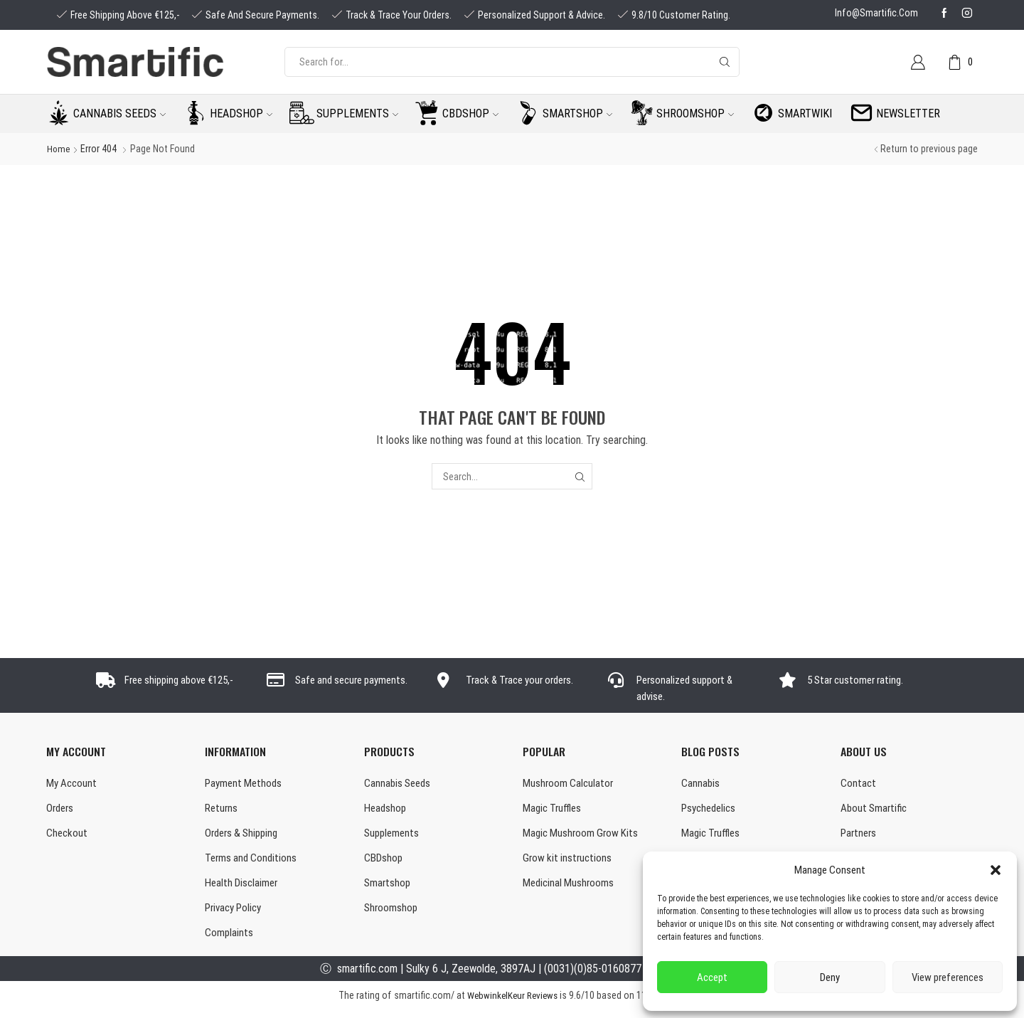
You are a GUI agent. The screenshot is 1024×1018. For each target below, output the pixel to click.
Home (59, 148)
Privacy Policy (236, 914)
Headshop (241, 113)
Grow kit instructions (569, 862)
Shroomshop (695, 113)
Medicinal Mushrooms (570, 887)
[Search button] (724, 62)
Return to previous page (929, 148)
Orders (61, 810)
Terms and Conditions (253, 862)
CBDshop (470, 113)
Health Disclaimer (243, 887)
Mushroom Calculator (569, 783)
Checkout (67, 835)
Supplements (357, 113)
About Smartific (876, 810)
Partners (860, 835)
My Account (73, 783)
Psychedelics (710, 810)
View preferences (947, 977)
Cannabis (700, 783)
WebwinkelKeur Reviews (512, 1003)
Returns (222, 810)
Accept (712, 977)
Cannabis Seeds (399, 783)
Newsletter (908, 113)
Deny (830, 977)
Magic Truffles (554, 810)
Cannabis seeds (119, 113)
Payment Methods (245, 783)
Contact (859, 783)
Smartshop (577, 113)
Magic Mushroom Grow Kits (583, 835)
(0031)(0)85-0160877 (592, 975)
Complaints (229, 939)
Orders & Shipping (244, 835)
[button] (995, 870)
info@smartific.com (876, 12)
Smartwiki (805, 113)
